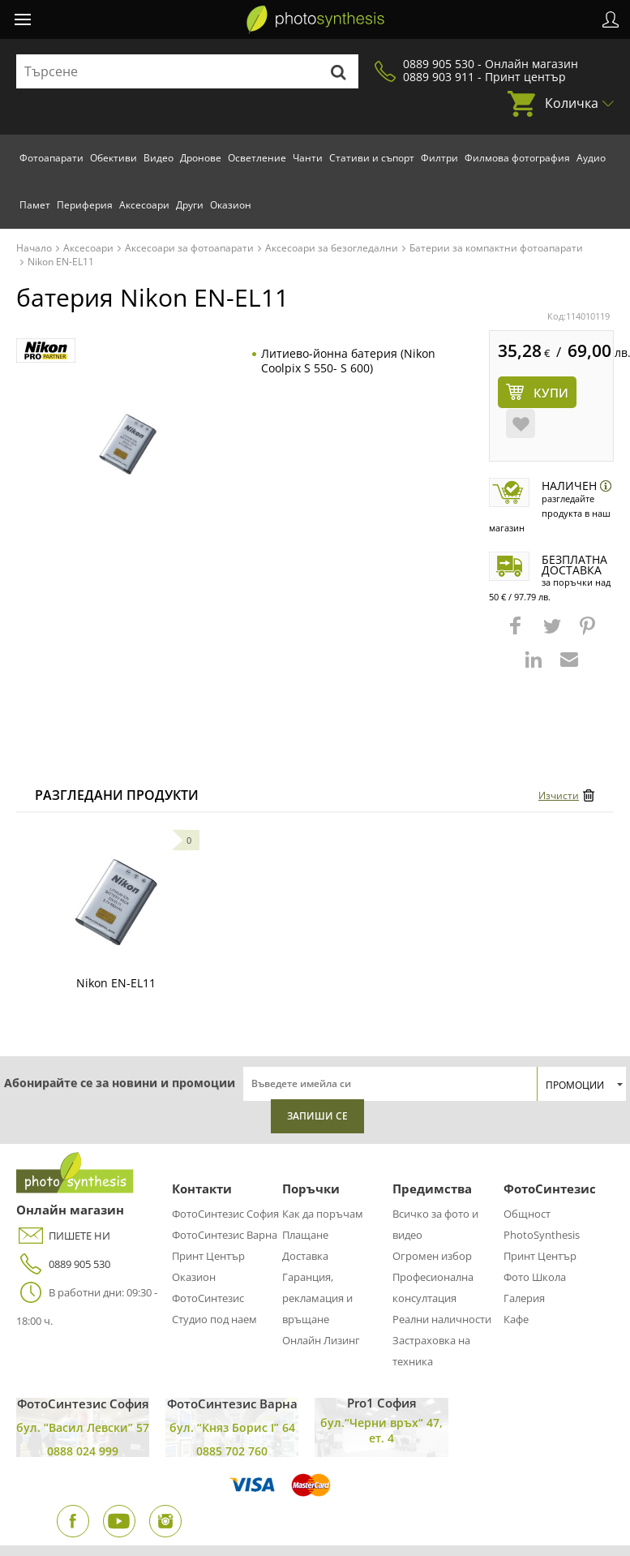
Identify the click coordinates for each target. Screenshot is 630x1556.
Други (190, 205)
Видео (159, 158)
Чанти (308, 158)
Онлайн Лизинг (321, 1340)
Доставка (305, 1256)
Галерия (524, 1298)
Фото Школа (535, 1277)
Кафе (516, 1319)
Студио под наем (214, 1319)
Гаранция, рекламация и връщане (317, 1298)
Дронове (200, 158)
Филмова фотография (517, 158)
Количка (571, 103)
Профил (610, 19)
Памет (34, 205)
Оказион (230, 205)
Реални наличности (441, 1319)
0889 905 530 (63, 1264)
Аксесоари (144, 205)
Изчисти (558, 795)
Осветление (257, 158)
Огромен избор (432, 1256)
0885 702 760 (232, 1451)
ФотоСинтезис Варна (224, 1234)
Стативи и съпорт (371, 158)
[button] (517, 633)
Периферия (85, 205)
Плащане (305, 1234)
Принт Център (208, 1256)
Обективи (113, 158)
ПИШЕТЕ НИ (63, 1236)
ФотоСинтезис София (225, 1213)
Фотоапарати (51, 158)
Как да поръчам (322, 1213)
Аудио (591, 158)
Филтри (439, 158)
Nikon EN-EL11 (116, 983)
